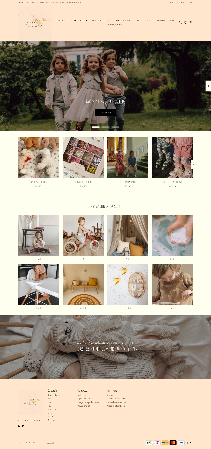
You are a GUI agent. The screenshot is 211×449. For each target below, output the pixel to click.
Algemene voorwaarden (116, 399)
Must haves (52, 409)
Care (49, 399)
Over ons (110, 395)
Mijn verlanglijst (84, 406)
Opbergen (128, 307)
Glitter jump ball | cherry (127, 181)
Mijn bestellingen (84, 399)
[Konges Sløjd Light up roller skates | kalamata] (172, 157)
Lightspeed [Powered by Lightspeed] (50, 443)
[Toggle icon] (181, 22)
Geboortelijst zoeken (114, 24)
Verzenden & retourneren (117, 402)
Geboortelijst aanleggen (116, 406)
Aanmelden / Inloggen (184, 2)
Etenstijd (38, 307)
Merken (171, 20)
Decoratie (83, 307)
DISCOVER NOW (105, 111)
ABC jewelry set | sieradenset (83, 181)
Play (83, 258)
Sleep (127, 258)
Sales (149, 20)
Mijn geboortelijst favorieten (88, 402)
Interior (51, 402)
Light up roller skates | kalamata (172, 181)
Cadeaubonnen (159, 20)
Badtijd (172, 258)
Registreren (82, 395)
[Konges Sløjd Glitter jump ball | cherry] (127, 157)
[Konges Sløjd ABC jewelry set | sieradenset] (83, 157)
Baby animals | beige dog (38, 181)
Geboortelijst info (61, 20)
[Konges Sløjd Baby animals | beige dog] (38, 157)
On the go (51, 420)
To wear (38, 258)
